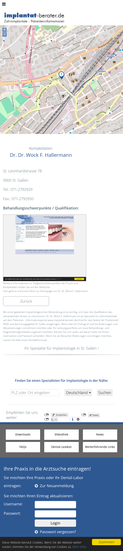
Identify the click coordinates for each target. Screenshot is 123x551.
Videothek (61, 434)
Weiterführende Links (100, 447)
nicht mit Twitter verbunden (83, 415)
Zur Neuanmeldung (54, 485)
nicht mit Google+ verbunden (46, 419)
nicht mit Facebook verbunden (46, 415)
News (100, 434)
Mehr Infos (79, 547)
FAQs (22, 447)
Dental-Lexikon (61, 447)
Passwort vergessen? (55, 531)
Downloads (23, 434)
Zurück (26, 301)
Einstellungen (78, 419)
